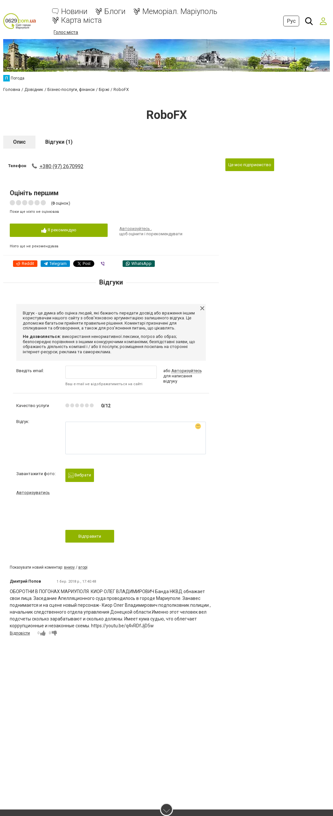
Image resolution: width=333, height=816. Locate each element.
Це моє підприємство (249, 164)
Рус (291, 21)
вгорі (82, 567)
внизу (69, 567)
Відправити (89, 535)
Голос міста (66, 32)
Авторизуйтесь (135, 228)
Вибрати (79, 475)
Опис (19, 141)
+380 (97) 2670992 (62, 166)
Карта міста (81, 20)
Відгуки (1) (59, 141)
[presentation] (114, 514)
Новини (74, 11)
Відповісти (20, 633)
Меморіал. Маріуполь (179, 11)
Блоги (115, 11)
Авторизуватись (33, 492)
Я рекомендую (58, 230)
